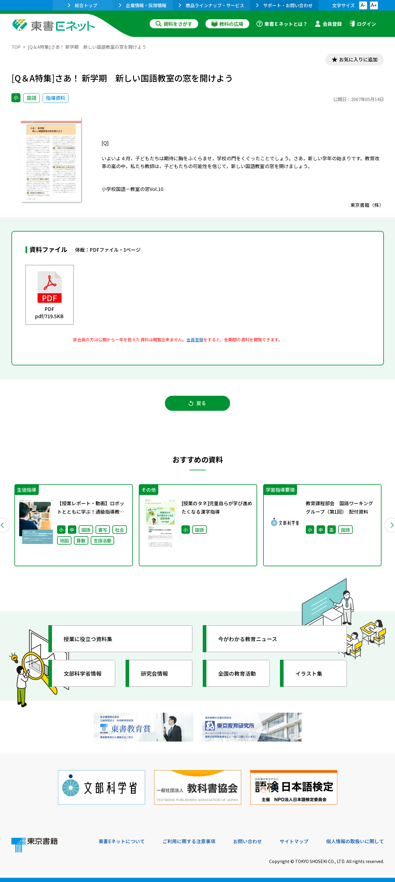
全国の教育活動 (237, 674)
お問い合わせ (247, 841)
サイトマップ (294, 841)
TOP (16, 47)
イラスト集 (309, 674)
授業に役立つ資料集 (88, 639)
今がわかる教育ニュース (248, 639)
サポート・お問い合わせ (284, 5)
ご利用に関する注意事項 (189, 841)
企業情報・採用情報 (142, 5)
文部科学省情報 (83, 674)
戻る (197, 403)
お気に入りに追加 (358, 59)
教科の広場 (227, 23)
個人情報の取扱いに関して (355, 841)
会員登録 (328, 23)
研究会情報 (154, 674)
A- (363, 5)
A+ (374, 5)
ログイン (362, 23)
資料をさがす (174, 23)
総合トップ (82, 5)
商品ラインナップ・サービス (211, 5)
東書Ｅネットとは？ (282, 23)
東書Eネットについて (122, 841)
